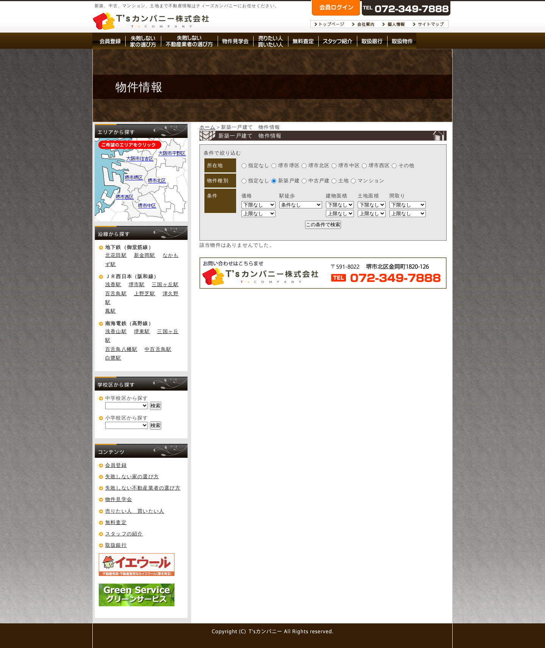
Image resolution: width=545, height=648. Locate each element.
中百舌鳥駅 (158, 349)
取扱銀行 (116, 545)
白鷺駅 (113, 358)
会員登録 (116, 465)
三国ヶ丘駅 (165, 284)
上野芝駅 (145, 293)
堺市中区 (346, 165)
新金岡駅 (145, 255)
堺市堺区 (285, 165)
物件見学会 (118, 499)
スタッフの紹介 (124, 534)
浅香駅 (113, 284)
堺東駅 (142, 331)
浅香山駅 (116, 331)
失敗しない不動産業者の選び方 (143, 488)
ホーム (207, 127)
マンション (368, 180)
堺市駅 (137, 284)
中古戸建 (317, 180)
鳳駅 (110, 311)
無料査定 (116, 522)
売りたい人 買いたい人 (134, 511)
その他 (403, 165)
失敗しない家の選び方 (132, 476)
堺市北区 (316, 165)
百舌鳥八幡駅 (121, 349)
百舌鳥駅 (116, 293)
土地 (341, 180)
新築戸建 (286, 180)
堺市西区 (377, 165)
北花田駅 (116, 255)
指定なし (255, 165)
